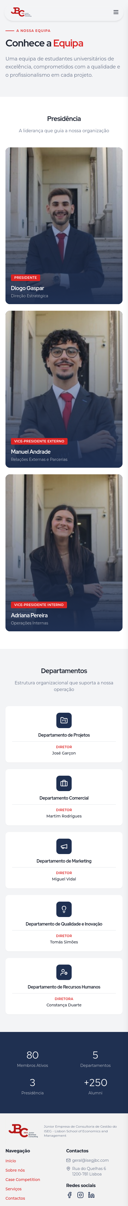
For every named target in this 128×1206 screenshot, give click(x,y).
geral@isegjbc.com (87, 1160)
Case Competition (22, 1179)
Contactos (15, 1198)
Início (10, 1160)
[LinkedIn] (91, 1195)
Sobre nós (15, 1170)
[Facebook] (69, 1195)
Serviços (13, 1188)
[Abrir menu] (115, 12)
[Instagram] (80, 1195)
